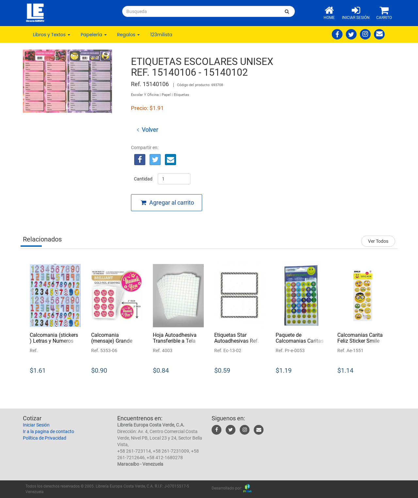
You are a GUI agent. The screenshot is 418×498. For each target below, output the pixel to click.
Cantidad (143, 178)
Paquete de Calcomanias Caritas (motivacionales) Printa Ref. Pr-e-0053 (300, 343)
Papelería (94, 34)
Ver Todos (378, 241)
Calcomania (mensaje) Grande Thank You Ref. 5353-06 (116, 343)
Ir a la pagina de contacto (48, 431)
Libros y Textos (51, 34)
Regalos (128, 34)
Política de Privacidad (44, 438)
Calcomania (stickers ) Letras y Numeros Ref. (54, 341)
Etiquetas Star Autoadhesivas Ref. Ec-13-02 (236, 341)
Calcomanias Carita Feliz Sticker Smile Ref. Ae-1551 (360, 341)
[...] (201, 11)
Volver (147, 129)
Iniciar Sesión (36, 425)
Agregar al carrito (167, 202)
